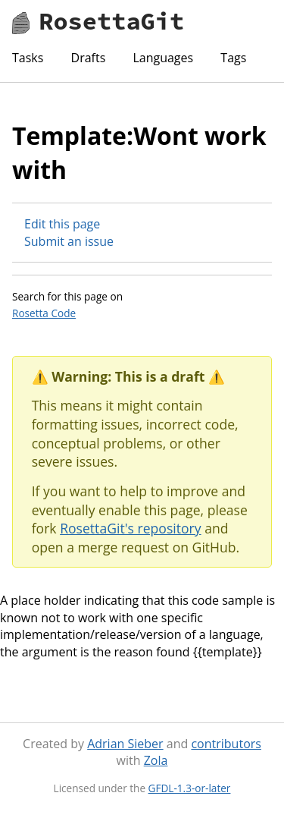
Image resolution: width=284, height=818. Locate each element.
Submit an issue (69, 241)
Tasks (27, 57)
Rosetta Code (44, 313)
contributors (226, 743)
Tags (233, 57)
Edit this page (62, 224)
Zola (156, 760)
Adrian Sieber (125, 743)
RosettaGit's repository (130, 528)
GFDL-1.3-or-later (189, 788)
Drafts (88, 57)
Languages (163, 57)
